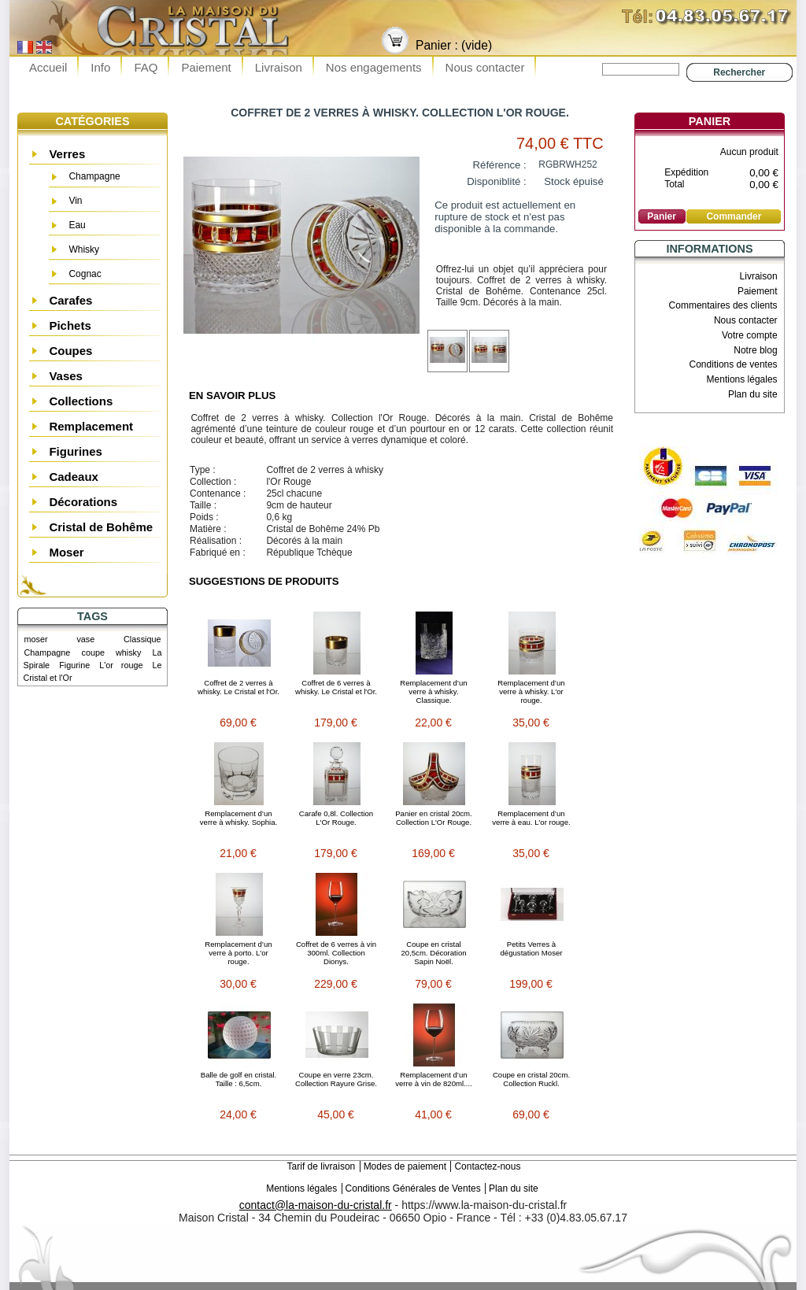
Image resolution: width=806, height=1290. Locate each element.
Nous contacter (485, 67)
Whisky (83, 249)
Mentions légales (742, 379)
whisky (128, 652)
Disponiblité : (497, 181)
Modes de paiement (405, 1166)
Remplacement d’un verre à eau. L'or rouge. (531, 817)
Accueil (48, 67)
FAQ (145, 67)
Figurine (74, 665)
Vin (75, 200)
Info (100, 67)
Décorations (83, 501)
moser (36, 639)
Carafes (70, 300)
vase (85, 639)
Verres (67, 154)
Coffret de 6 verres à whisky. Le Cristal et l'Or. (336, 687)
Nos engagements (374, 67)
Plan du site (753, 394)
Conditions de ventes (734, 364)
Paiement (206, 67)
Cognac (84, 273)
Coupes (70, 350)
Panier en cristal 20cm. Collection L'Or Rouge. (433, 817)
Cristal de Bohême (101, 527)
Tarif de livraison (321, 1166)
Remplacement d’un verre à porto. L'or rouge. (238, 953)
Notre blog (755, 350)
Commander (733, 216)
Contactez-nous (487, 1166)
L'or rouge (120, 665)
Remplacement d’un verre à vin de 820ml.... (433, 1079)
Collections (81, 401)
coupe (92, 652)
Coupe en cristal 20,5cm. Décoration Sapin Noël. (433, 953)
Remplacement (91, 426)
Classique (142, 639)
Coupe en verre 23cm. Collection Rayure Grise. (336, 1079)
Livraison (278, 67)
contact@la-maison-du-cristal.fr (315, 1205)
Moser (66, 552)
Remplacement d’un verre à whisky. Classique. (433, 691)
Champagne (94, 176)
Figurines (75, 451)
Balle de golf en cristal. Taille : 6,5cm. (239, 1079)
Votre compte (750, 335)
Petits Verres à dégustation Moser (532, 948)
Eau (76, 225)
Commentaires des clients (723, 305)
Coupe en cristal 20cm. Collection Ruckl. (531, 1079)
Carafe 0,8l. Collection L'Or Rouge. (336, 817)
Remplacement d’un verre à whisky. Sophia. (238, 817)
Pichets (70, 325)
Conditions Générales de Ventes (413, 1188)
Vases (66, 376)
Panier (709, 121)
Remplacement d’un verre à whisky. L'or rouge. (530, 691)
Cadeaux (73, 476)
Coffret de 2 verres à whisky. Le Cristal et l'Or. (238, 687)
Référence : (500, 165)
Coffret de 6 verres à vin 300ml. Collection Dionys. (336, 953)
